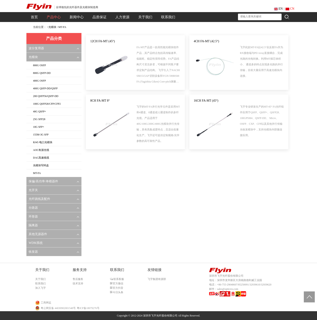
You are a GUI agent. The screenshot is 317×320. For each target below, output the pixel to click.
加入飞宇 (40, 287)
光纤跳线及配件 (39, 199)
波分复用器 (36, 48)
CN (290, 8)
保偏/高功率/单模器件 (43, 181)
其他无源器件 (38, 234)
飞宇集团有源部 (156, 279)
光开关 (33, 190)
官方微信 (117, 283)
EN (278, 8)
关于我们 (40, 279)
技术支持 (78, 283)
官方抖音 (117, 288)
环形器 (33, 216)
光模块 (52, 27)
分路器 (33, 207)
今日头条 (117, 292)
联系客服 (118, 279)
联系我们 (40, 283)
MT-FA (62, 27)
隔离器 (33, 225)
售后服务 (78, 279)
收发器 (33, 251)
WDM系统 (36, 243)
